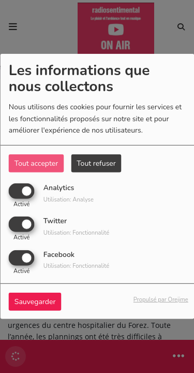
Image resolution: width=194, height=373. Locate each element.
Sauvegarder (35, 301)
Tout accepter (36, 163)
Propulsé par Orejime (160, 299)
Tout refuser (96, 163)
